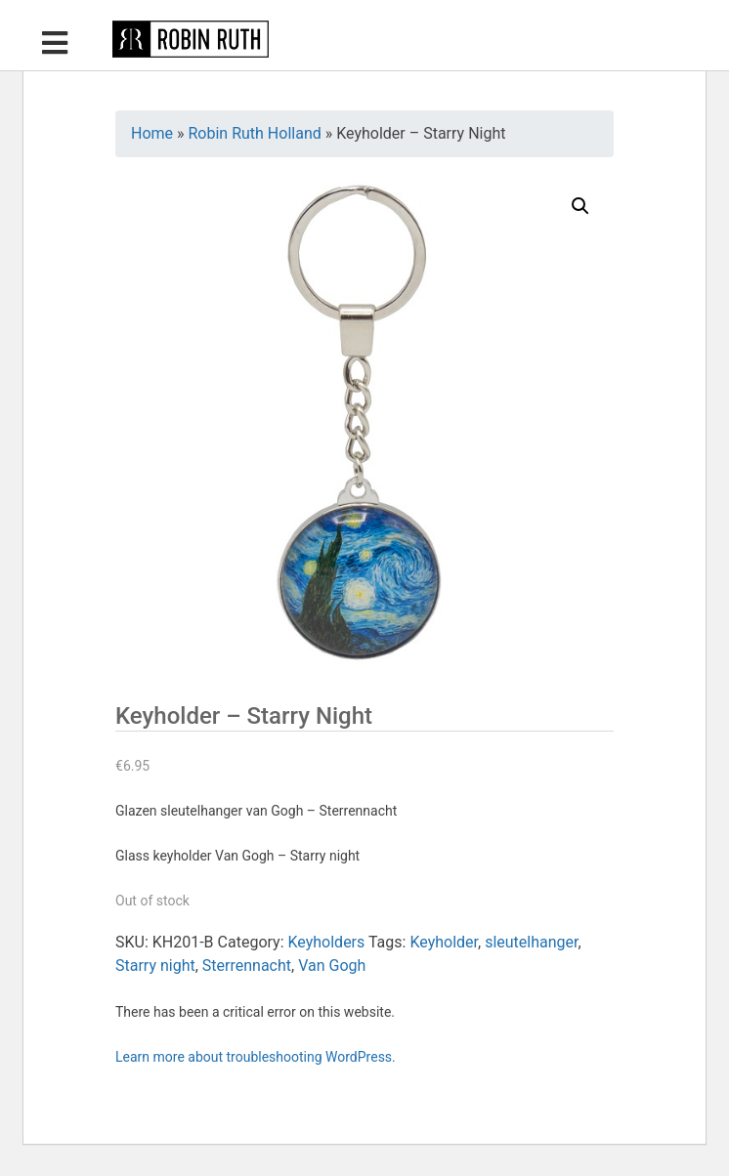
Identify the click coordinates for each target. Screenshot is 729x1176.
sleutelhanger (531, 942)
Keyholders (325, 942)
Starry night (155, 965)
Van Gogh (331, 965)
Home (152, 133)
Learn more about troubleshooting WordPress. (255, 1057)
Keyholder (443, 942)
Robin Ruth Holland (255, 133)
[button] (580, 206)
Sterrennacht (246, 965)
